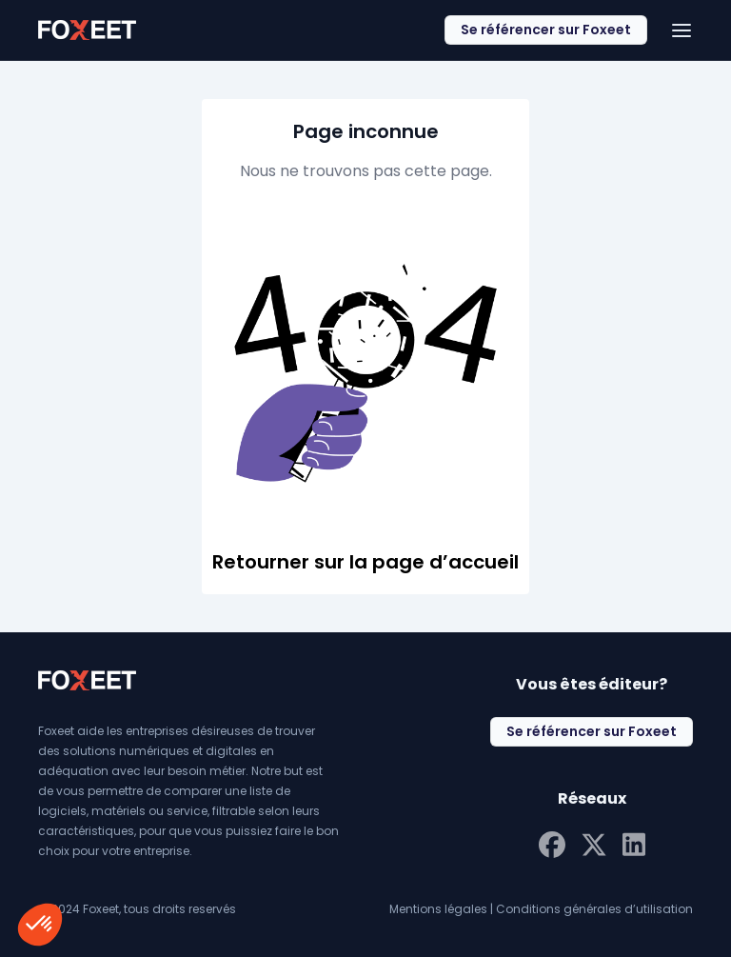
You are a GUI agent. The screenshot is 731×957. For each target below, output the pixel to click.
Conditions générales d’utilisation (594, 909)
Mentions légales (438, 909)
